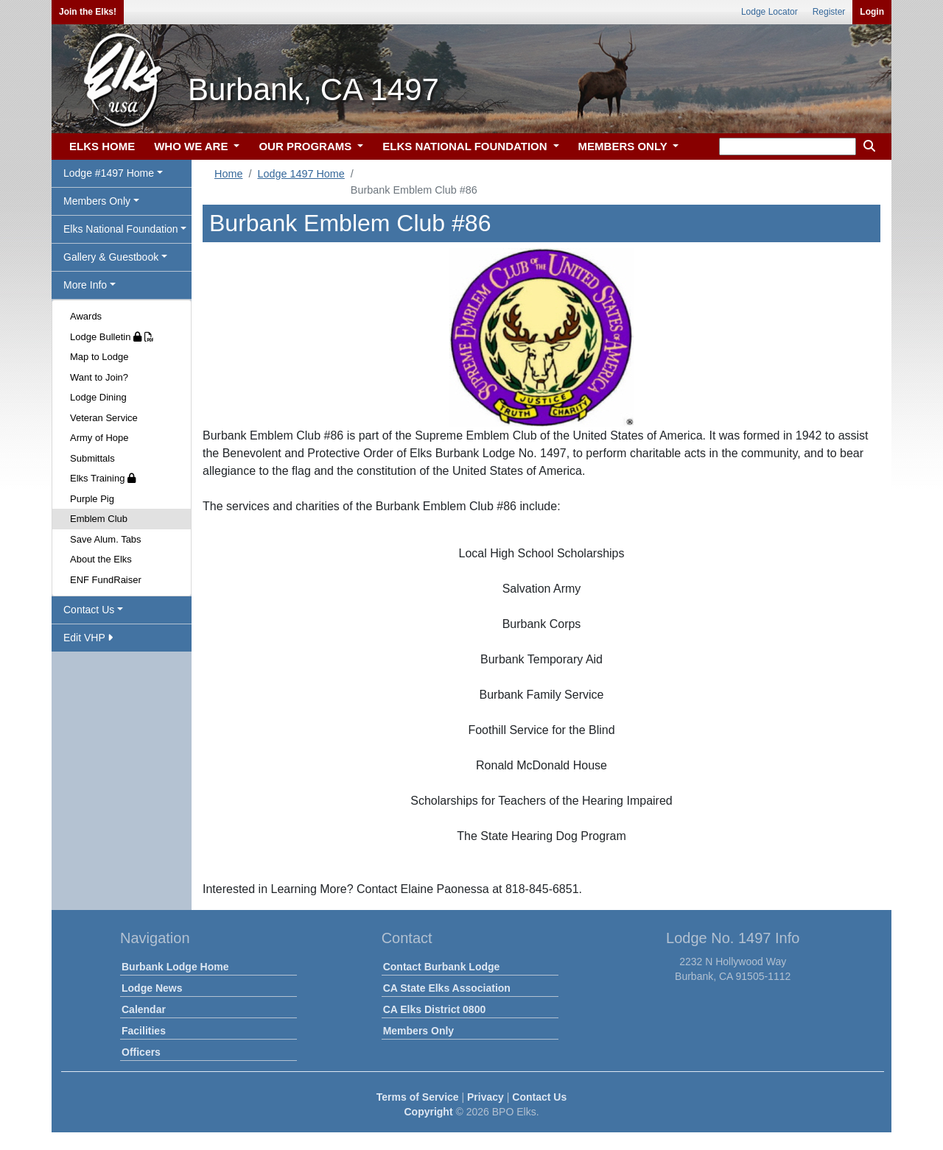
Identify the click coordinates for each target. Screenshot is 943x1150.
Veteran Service (104, 417)
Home (228, 174)
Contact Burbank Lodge (441, 967)
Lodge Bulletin (112, 336)
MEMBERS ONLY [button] (624, 146)
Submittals (92, 458)
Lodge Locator (769, 12)
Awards (86, 316)
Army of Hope (99, 437)
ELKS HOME (102, 146)
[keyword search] (787, 146)
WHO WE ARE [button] (192, 146)
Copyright (428, 1112)
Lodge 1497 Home (300, 174)
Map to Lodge (99, 356)
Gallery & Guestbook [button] (110, 257)
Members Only (418, 1031)
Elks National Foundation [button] (120, 229)
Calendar (144, 1009)
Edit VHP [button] (88, 637)
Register (829, 12)
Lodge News (152, 988)
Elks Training (103, 478)
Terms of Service (417, 1097)
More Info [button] (85, 285)
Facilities (144, 1031)
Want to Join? (99, 377)
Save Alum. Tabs (105, 539)
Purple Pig (92, 498)
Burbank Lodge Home (175, 967)
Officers (141, 1052)
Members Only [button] (96, 201)
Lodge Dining (98, 397)
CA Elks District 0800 (434, 1009)
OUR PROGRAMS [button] (306, 146)
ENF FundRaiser (105, 579)
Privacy (485, 1097)
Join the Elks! (87, 12)
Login (872, 12)
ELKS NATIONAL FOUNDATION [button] (466, 146)
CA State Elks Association (447, 988)
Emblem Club (98, 518)
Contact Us (539, 1097)
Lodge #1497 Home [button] (108, 173)
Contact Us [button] (88, 609)
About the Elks (101, 559)
